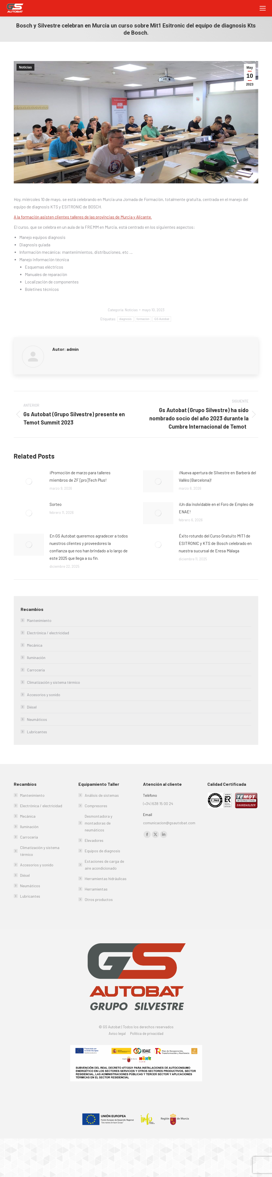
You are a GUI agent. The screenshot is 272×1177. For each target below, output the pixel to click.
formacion (143, 319)
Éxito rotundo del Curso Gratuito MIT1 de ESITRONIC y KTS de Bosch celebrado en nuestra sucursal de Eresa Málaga (215, 543)
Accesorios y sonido (43, 694)
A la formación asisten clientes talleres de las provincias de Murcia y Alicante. (83, 216)
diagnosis (125, 319)
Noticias (25, 67)
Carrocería (36, 670)
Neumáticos (37, 719)
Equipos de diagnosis (102, 850)
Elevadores (94, 840)
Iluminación (36, 657)
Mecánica (34, 645)
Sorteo (56, 504)
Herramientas (96, 889)
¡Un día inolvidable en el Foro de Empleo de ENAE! (216, 508)
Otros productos (99, 899)
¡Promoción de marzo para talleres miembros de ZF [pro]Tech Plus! (80, 476)
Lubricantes (37, 731)
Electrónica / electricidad (48, 632)
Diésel (32, 707)
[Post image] (29, 481)
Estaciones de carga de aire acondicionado (104, 864)
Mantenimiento (39, 620)
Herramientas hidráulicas (106, 878)
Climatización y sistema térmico (53, 682)
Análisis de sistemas (102, 795)
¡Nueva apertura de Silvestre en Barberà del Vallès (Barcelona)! (217, 476)
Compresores (96, 805)
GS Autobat (161, 319)
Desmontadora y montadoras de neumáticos (98, 823)
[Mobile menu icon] (262, 8)
